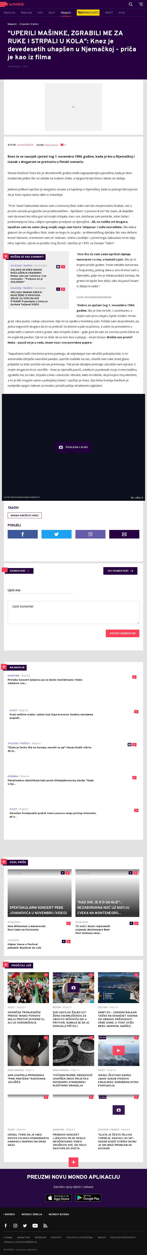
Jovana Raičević (25, 145)
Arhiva (102, 1237)
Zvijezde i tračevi (29, 24)
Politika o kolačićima (79, 1237)
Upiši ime (14, 590)
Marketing (23, 1237)
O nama (8, 1237)
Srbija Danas (51, 145)
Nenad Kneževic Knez (25, 515)
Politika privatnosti (123, 1237)
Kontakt (56, 1237)
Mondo (10, 1214)
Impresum (40, 1237)
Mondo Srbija (32, 1214)
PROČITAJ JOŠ (21, 965)
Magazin (12, 24)
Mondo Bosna (59, 1214)
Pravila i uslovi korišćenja (20, 1242)
